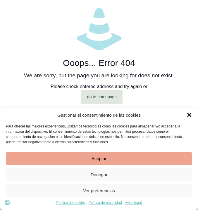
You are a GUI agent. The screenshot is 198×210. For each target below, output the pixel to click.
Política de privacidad (105, 203)
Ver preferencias (99, 190)
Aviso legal (133, 203)
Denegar (99, 174)
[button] (189, 115)
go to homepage (102, 96)
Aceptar (99, 158)
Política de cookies (71, 203)
